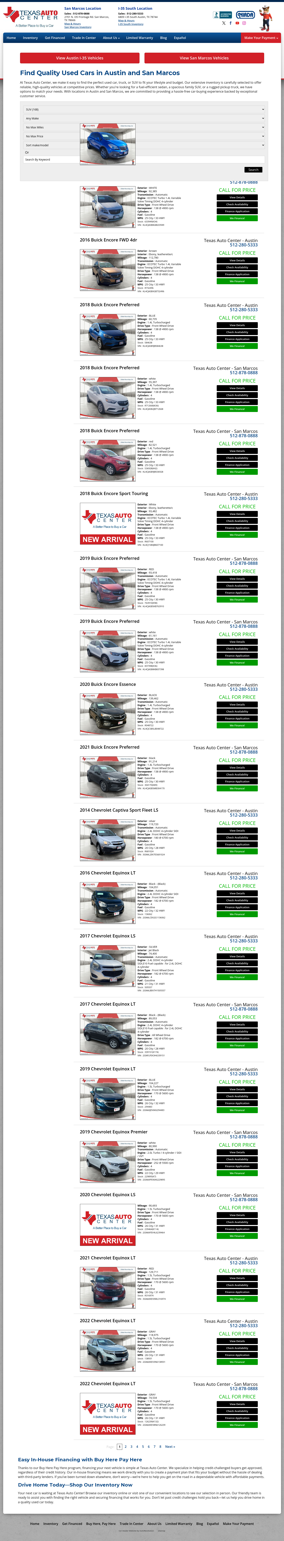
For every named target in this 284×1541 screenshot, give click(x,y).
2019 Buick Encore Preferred (110, 558)
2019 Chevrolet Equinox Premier (114, 1132)
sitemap (161, 1530)
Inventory (30, 38)
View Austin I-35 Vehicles (79, 58)
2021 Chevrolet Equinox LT (108, 1258)
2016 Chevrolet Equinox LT (108, 873)
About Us (111, 38)
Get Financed (55, 38)
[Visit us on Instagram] (244, 23)
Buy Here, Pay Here (101, 1524)
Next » (170, 1446)
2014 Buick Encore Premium (109, 114)
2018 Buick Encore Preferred (110, 304)
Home (11, 38)
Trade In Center (84, 38)
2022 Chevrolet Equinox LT (108, 1320)
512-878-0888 (244, 119)
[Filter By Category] (44, 109)
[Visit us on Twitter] (224, 23)
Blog (163, 38)
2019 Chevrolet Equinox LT (108, 1069)
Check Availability (237, 141)
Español (180, 38)
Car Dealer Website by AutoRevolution (136, 1530)
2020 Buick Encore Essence (108, 684)
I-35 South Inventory (130, 24)
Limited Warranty (139, 38)
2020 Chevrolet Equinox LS (108, 1194)
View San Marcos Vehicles (204, 58)
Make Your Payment (261, 38)
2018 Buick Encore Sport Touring (114, 493)
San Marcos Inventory (78, 27)
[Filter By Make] (44, 118)
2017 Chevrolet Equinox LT (108, 1004)
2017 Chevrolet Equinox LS (108, 936)
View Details (237, 134)
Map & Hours (73, 23)
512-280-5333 (244, 245)
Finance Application (237, 148)
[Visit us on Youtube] (237, 23)
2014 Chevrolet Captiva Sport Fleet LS (119, 810)
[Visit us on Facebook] (231, 23)
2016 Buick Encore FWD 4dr (108, 177)
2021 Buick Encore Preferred (110, 747)
